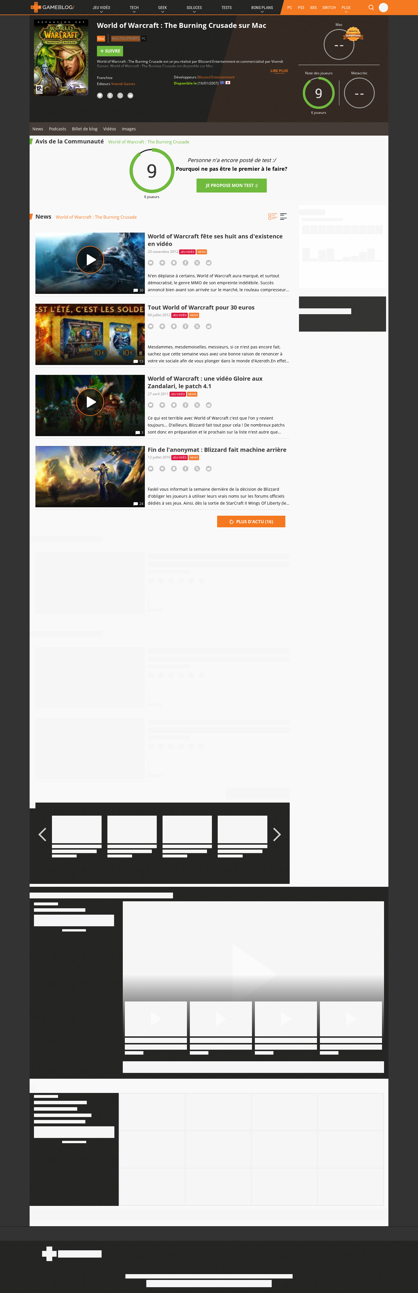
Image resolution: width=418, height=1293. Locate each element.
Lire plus (279, 70)
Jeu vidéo (187, 251)
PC (289, 7)
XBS (313, 7)
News (38, 129)
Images (129, 129)
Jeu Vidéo (101, 7)
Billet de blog (85, 129)
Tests (226, 7)
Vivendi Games (123, 83)
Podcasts (57, 129)
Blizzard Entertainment (216, 77)
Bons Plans (262, 7)
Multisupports (126, 38)
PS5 (301, 7)
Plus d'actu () (251, 521)
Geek (162, 7)
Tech (134, 7)
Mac (101, 38)
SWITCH (329, 7)
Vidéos (109, 129)
